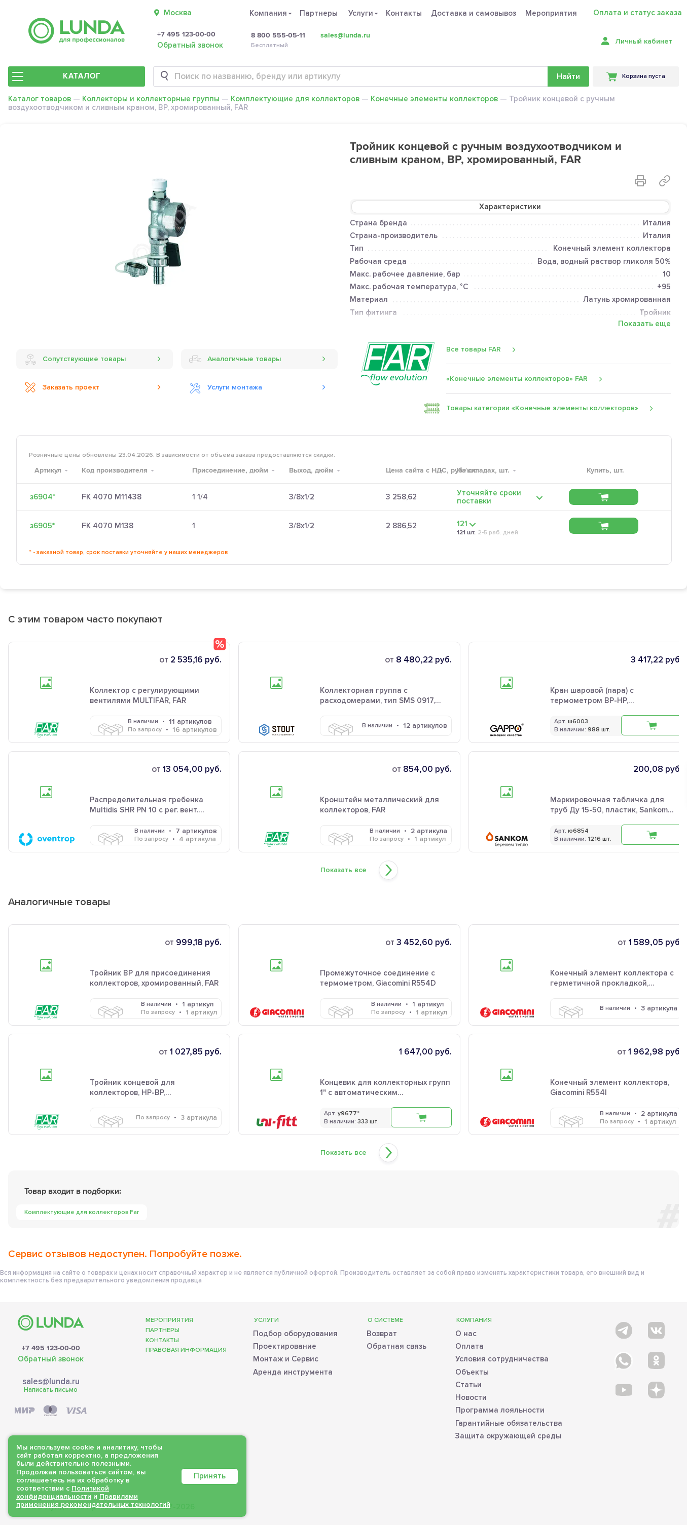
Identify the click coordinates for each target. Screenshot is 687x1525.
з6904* (42, 497)
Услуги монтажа (225, 387)
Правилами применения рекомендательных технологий (93, 1500)
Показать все (343, 870)
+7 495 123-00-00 (186, 34)
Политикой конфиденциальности (62, 1492)
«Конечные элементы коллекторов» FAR (517, 378)
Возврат (382, 1333)
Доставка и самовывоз (473, 13)
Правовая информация (186, 1350)
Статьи (468, 1384)
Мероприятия (551, 13)
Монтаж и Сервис (285, 1358)
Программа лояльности (500, 1410)
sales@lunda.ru (345, 35)
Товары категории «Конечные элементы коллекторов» (542, 408)
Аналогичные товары (235, 359)
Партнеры (319, 13)
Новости (471, 1397)
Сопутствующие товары (75, 359)
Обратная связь (396, 1346)
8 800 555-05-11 (278, 35)
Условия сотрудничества (502, 1358)
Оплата (469, 1346)
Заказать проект (61, 387)
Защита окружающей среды (508, 1435)
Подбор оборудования (295, 1333)
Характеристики (510, 206)
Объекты (472, 1372)
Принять (210, 1475)
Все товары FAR (473, 349)
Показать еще (644, 324)
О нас (466, 1333)
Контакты (404, 13)
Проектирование (284, 1346)
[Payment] (51, 1411)
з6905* (42, 526)
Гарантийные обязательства (508, 1423)
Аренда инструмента (293, 1372)
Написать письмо (51, 1390)
